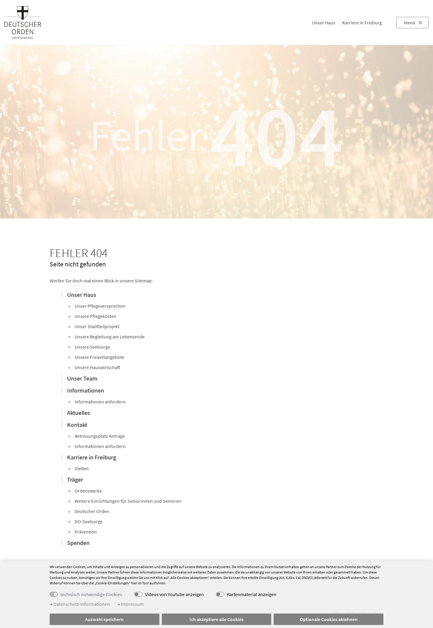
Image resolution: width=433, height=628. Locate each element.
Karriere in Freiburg (362, 23)
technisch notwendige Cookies (91, 594)
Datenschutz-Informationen (80, 604)
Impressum (130, 604)
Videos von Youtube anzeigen (174, 594)
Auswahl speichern (104, 619)
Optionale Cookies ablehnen (329, 619)
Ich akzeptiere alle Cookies (216, 619)
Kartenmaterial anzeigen (251, 594)
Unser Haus (323, 23)
